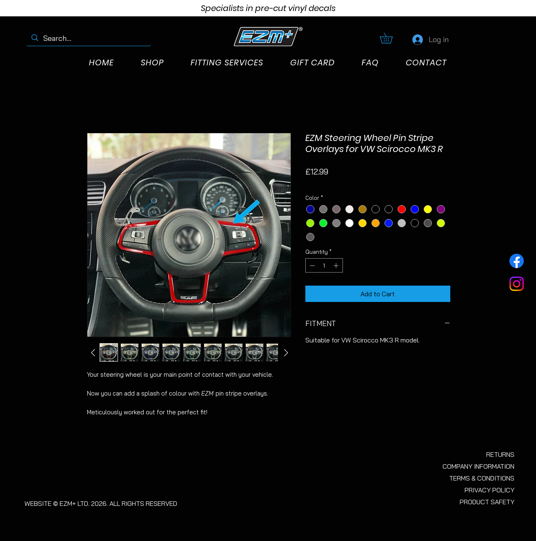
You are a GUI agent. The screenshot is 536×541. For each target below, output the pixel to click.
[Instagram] (516, 283)
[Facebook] (516, 260)
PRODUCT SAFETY (487, 502)
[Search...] (88, 38)
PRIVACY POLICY (489, 490)
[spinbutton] (324, 266)
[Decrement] (311, 266)
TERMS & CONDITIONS (481, 478)
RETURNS (500, 454)
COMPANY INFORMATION (478, 466)
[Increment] (337, 266)
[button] (391, 38)
